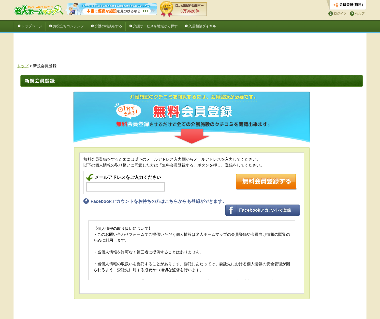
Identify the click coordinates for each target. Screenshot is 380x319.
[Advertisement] (190, 50)
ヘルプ (356, 13)
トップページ (31, 26)
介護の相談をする (108, 26)
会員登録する (346, 5)
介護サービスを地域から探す (155, 26)
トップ (23, 66)
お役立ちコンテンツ (68, 26)
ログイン (336, 13)
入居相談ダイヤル (202, 26)
